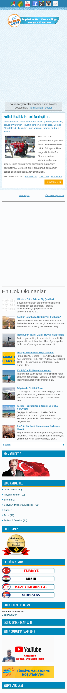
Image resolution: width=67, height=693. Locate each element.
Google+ (56, 176)
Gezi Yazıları (10, 489)
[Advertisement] (33, 66)
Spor (30, 128)
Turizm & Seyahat (13, 520)
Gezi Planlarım (9, 614)
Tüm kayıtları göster (40, 107)
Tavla (6, 515)
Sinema (8, 499)
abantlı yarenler (28, 121)
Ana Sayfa (24, 195)
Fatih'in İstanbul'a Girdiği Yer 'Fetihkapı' (39, 317)
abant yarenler (11, 121)
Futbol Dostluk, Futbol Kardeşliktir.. (27, 116)
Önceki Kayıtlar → (54, 195)
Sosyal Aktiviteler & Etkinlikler (19, 505)
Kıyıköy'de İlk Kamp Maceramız (34, 370)
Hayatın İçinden (31, 124)
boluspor (57, 121)
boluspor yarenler (13, 124)
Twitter (44, 176)
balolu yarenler (44, 121)
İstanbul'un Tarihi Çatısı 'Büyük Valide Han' (40, 334)
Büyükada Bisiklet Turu (30, 388)
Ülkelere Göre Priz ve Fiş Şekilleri (35, 299)
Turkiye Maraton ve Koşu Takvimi (35, 352)
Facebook (31, 176)
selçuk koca (46, 124)
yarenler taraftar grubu (45, 128)
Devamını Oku (54, 182)
